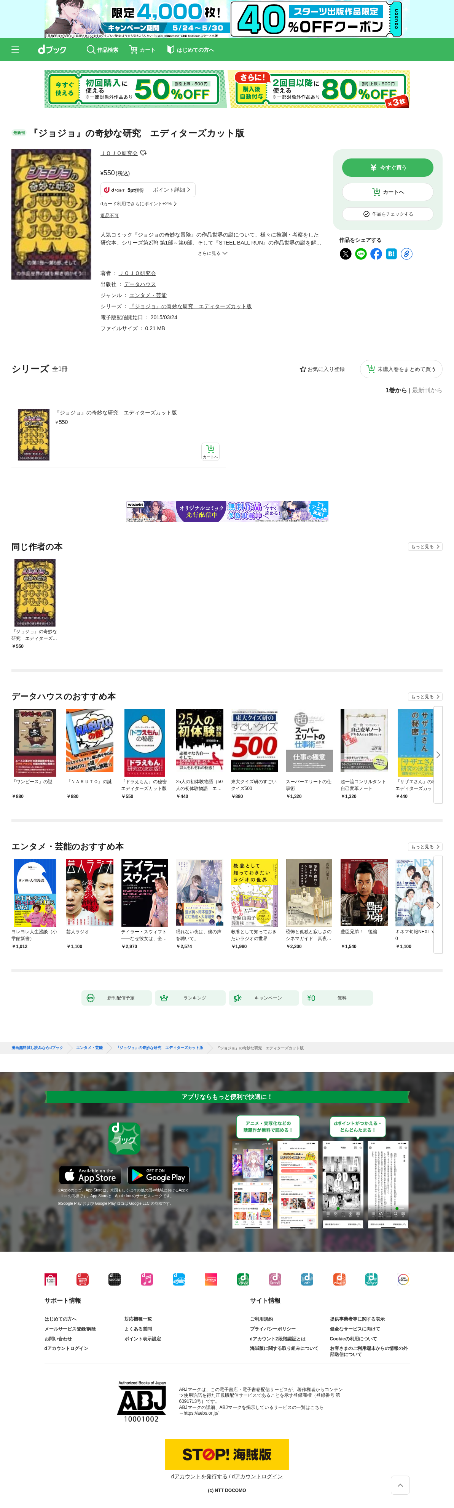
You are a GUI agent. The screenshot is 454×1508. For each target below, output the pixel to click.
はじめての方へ (60, 1319)
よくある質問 (138, 1329)
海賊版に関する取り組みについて (284, 1348)
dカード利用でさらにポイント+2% (136, 203)
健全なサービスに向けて (355, 1329)
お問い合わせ (58, 1339)
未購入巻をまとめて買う (407, 369)
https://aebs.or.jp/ (201, 1413)
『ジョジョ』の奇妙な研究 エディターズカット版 (115, 412)
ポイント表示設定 (142, 1339)
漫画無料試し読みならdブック (37, 1048)
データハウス (140, 284)
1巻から (396, 390)
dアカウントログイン (66, 1348)
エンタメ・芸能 (148, 295)
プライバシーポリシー (273, 1329)
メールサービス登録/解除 (70, 1329)
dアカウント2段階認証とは (278, 1339)
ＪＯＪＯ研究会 (119, 153)
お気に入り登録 (326, 369)
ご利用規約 (261, 1319)
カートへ (393, 192)
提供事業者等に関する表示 (357, 1319)
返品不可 (109, 215)
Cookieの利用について (353, 1339)
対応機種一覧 (138, 1319)
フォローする (143, 153)
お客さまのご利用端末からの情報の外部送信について (369, 1351)
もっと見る (422, 546)
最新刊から (427, 390)
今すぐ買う (393, 168)
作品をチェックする (392, 214)
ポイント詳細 (169, 190)
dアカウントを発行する (199, 1476)
